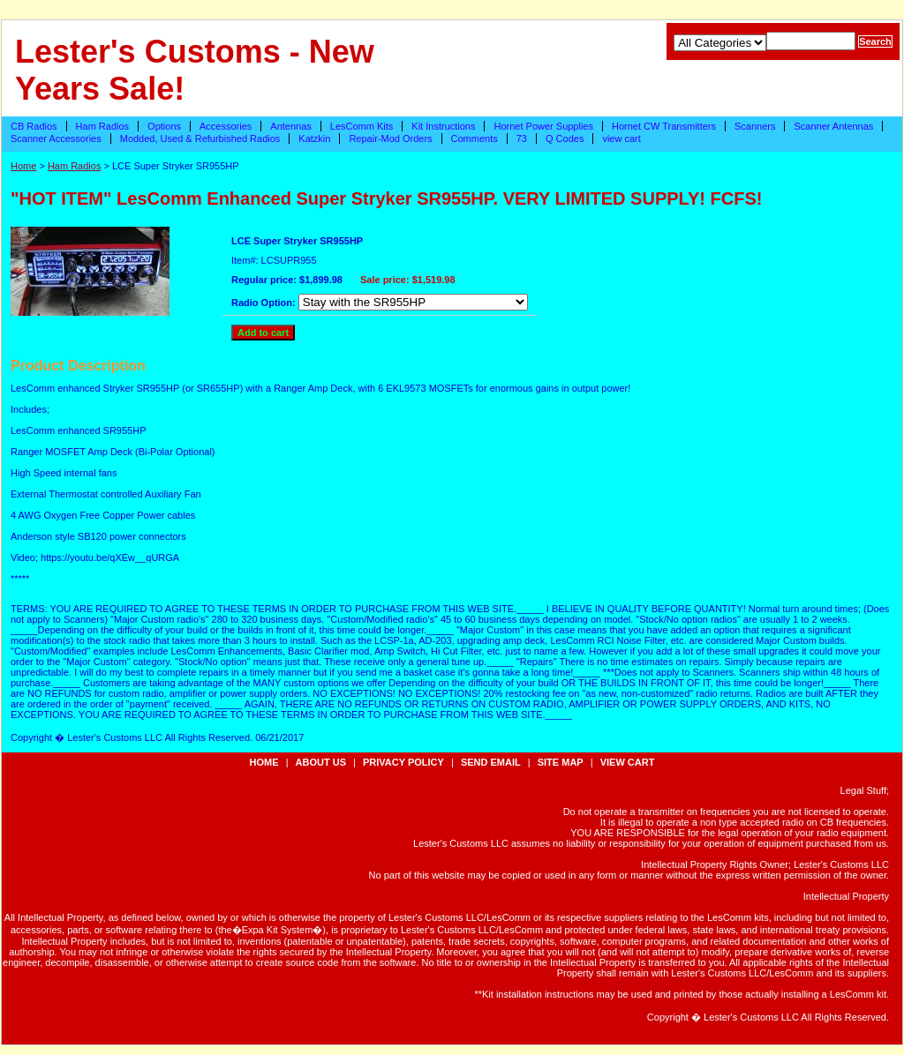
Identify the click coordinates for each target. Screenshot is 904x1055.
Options (164, 126)
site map (561, 762)
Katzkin (314, 138)
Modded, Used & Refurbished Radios (200, 138)
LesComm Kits (362, 126)
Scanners (754, 126)
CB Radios (34, 126)
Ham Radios (103, 126)
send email (491, 762)
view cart (621, 138)
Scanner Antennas (833, 126)
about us (321, 762)
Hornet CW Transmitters (664, 126)
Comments (474, 138)
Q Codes (565, 138)
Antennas (290, 126)
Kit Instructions (443, 126)
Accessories (226, 126)
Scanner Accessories (56, 138)
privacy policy (403, 762)
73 (521, 138)
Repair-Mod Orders (390, 138)
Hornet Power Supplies (543, 126)
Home (23, 166)
